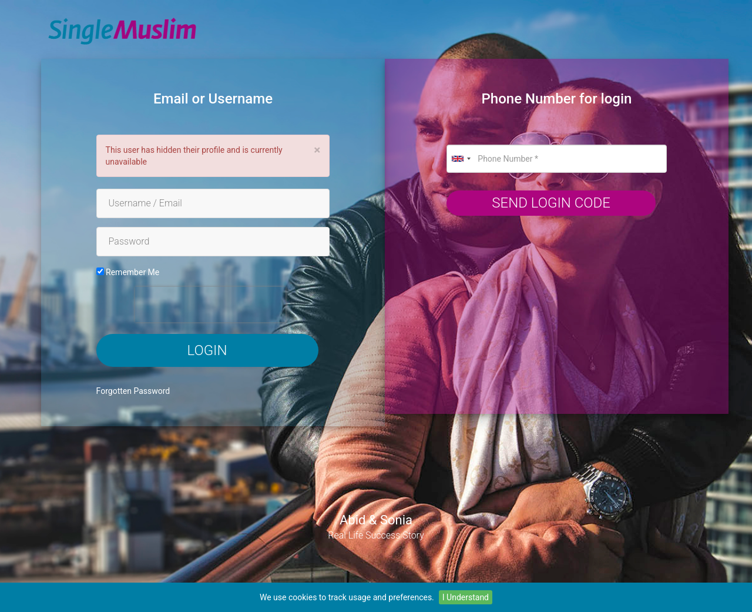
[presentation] (210, 304)
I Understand (465, 597)
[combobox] (460, 158)
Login (207, 350)
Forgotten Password (133, 391)
